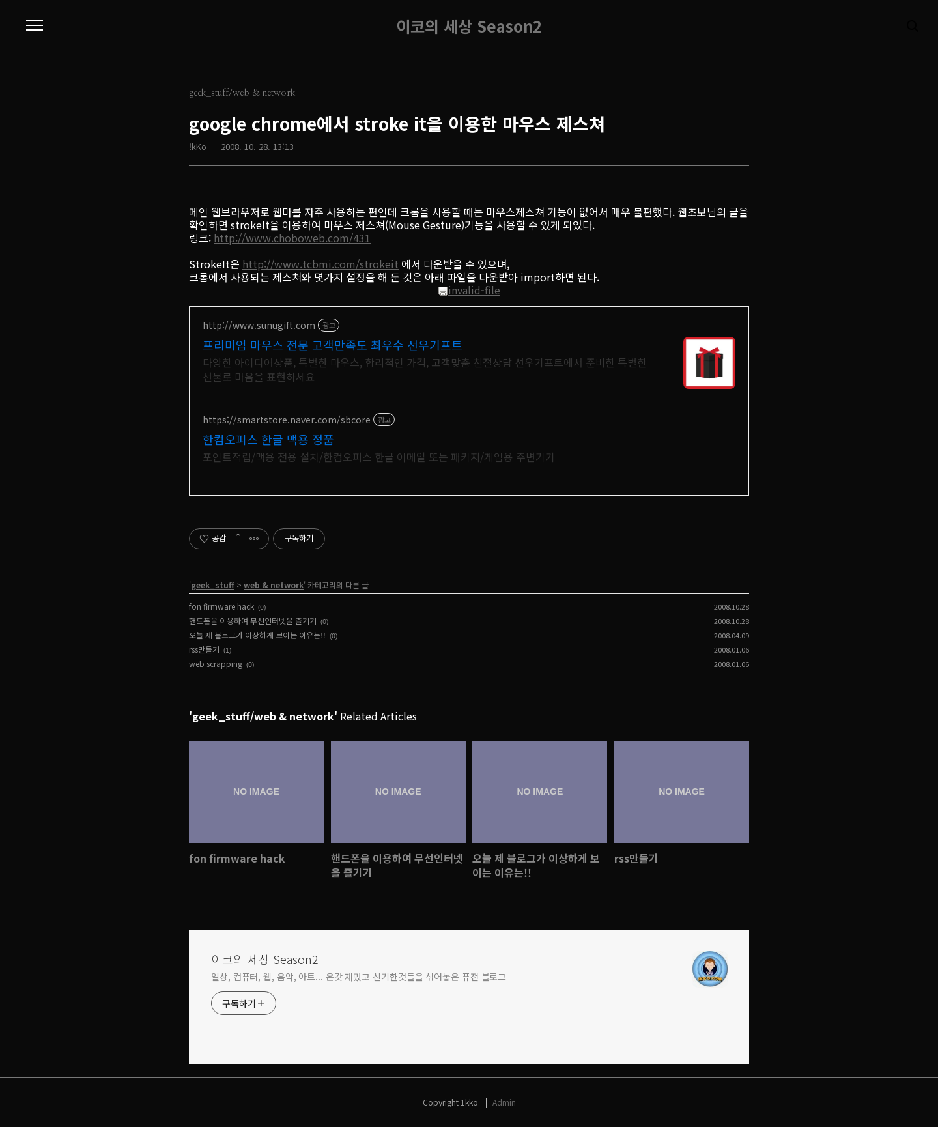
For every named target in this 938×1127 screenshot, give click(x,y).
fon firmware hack (221, 606)
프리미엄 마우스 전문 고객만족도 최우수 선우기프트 (332, 344)
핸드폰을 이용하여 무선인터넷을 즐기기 (253, 620)
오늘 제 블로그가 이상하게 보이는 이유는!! (257, 634)
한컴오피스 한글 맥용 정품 (268, 439)
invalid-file (469, 290)
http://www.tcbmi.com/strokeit (320, 264)
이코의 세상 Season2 (469, 26)
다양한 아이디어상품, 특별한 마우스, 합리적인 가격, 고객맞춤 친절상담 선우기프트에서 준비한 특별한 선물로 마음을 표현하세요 (425, 369)
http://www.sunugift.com (259, 325)
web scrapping (215, 663)
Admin (504, 1101)
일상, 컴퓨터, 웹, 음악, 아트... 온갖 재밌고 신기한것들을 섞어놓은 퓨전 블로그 (358, 976)
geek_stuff (212, 584)
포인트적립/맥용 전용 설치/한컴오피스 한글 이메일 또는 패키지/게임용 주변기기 (379, 456)
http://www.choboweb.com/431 (292, 238)
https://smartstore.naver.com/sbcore (287, 419)
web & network (274, 584)
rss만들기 (204, 649)
